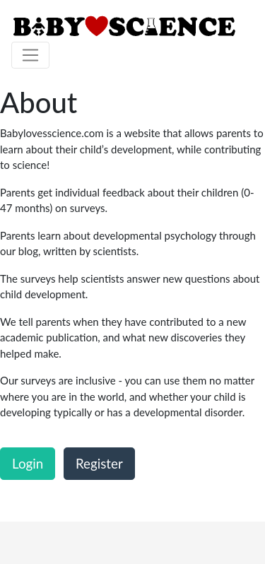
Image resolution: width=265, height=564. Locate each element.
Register (99, 463)
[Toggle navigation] (30, 55)
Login (27, 463)
